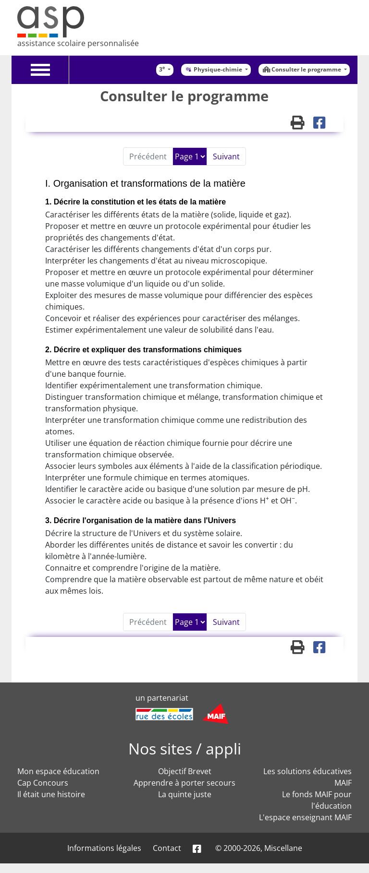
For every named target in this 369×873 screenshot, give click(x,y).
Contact (167, 848)
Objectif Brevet (184, 771)
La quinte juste (184, 794)
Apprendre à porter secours (184, 782)
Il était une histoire (51, 794)
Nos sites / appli (184, 748)
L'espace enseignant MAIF (305, 817)
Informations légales (104, 848)
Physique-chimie (214, 69)
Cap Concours (42, 782)
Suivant (226, 156)
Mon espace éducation (58, 771)
